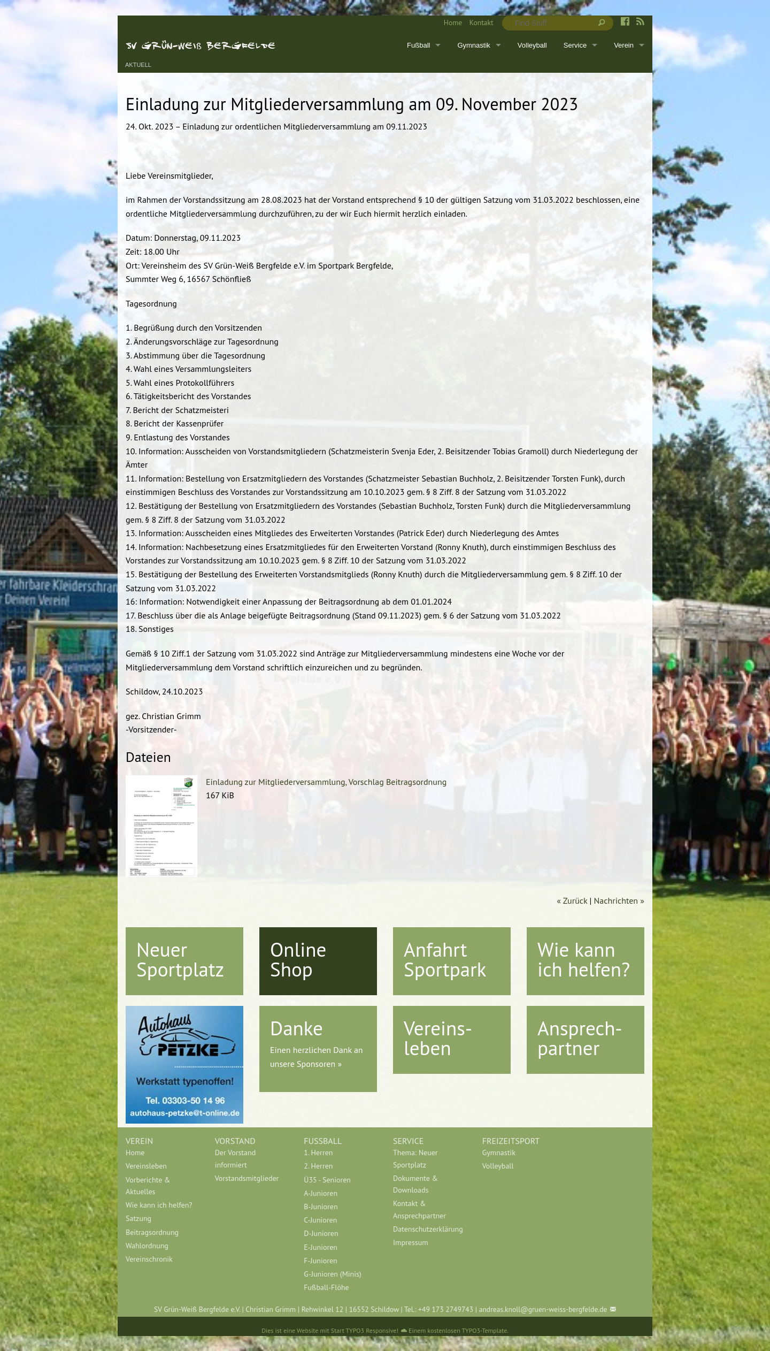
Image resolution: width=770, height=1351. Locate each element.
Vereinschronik (149, 1259)
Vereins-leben (438, 1037)
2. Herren (318, 1166)
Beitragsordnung (152, 1232)
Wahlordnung (147, 1245)
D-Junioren (321, 1233)
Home (453, 22)
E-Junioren (320, 1247)
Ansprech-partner (579, 1037)
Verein (624, 45)
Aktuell (138, 65)
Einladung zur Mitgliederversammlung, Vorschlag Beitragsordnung (326, 781)
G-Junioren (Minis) (332, 1274)
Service (575, 45)
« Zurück (572, 900)
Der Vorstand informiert (235, 1158)
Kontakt (481, 22)
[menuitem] (449, 23)
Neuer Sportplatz (180, 959)
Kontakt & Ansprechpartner (419, 1209)
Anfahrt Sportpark (445, 959)
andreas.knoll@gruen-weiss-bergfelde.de (543, 1309)
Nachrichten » (619, 900)
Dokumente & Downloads (415, 1184)
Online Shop (298, 959)
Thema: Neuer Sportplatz (415, 1158)
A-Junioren (320, 1193)
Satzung (138, 1218)
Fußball (418, 45)
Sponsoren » (319, 1063)
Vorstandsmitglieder (247, 1178)
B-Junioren (320, 1206)
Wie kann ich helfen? (583, 959)
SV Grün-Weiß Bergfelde (201, 45)
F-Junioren (320, 1260)
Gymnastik (473, 45)
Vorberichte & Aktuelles (148, 1185)
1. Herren (318, 1152)
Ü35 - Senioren (327, 1180)
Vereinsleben (146, 1166)
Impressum (410, 1242)
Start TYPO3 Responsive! (364, 1330)
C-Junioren (320, 1220)
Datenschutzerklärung (428, 1229)
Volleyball (532, 45)
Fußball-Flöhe (326, 1287)
